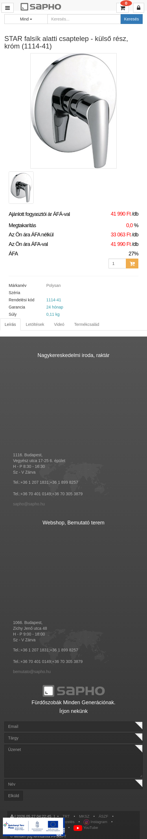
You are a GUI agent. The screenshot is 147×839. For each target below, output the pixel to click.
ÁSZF (103, 816)
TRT (66, 816)
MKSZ (84, 816)
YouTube (86, 827)
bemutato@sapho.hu (32, 671)
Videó (59, 324)
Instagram (95, 822)
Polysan (53, 285)
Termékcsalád (86, 324)
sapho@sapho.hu (29, 504)
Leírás (10, 324)
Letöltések (35, 324)
